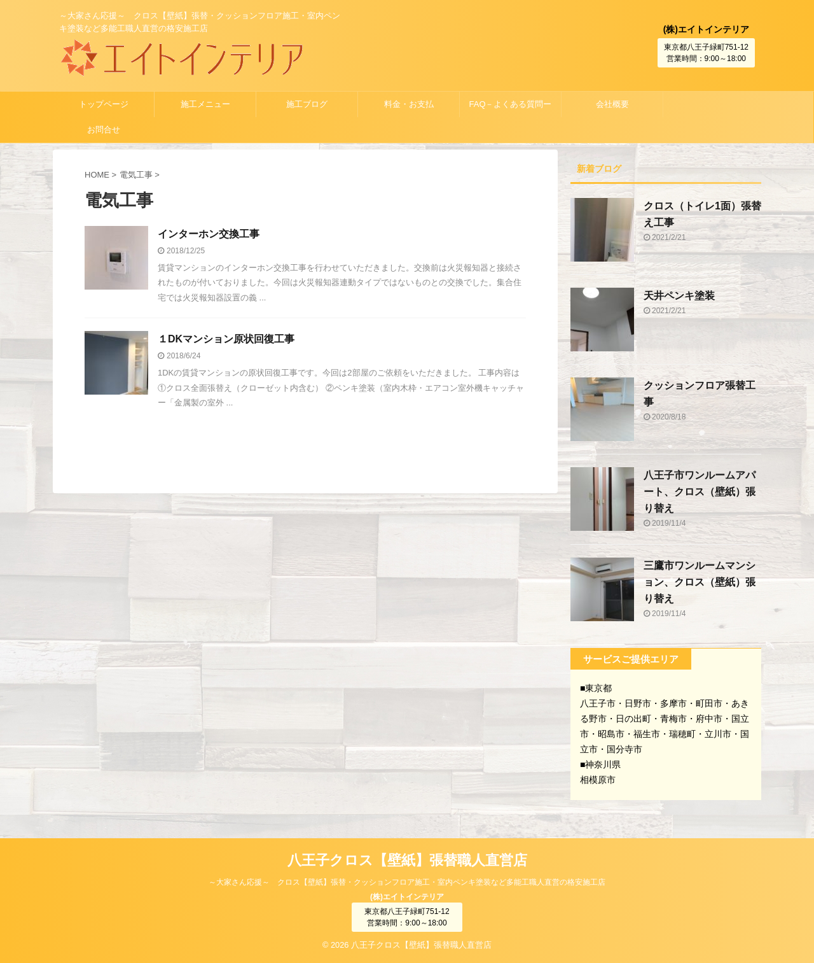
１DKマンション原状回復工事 (226, 339)
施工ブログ (307, 104)
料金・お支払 (409, 104)
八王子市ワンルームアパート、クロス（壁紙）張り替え (699, 492)
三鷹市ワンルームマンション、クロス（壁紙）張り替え (699, 582)
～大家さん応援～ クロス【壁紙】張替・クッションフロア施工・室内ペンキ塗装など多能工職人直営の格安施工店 (407, 882)
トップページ (103, 104)
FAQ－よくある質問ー (510, 104)
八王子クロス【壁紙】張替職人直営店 (407, 860)
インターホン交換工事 (208, 233)
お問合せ (103, 129)
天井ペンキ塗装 (679, 295)
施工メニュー (205, 104)
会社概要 (612, 104)
